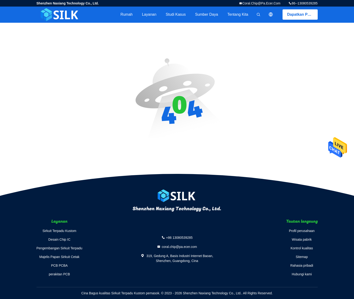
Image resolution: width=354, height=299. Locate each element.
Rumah (126, 14)
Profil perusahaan (302, 231)
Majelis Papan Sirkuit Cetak (59, 257)
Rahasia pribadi (301, 265)
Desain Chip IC (59, 239)
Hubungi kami (302, 274)
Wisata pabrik (302, 239)
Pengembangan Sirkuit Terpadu (59, 248)
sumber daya (206, 14)
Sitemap (302, 257)
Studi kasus (176, 14)
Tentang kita (237, 14)
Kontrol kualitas (302, 248)
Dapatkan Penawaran (302, 14)
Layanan (149, 14)
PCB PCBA (59, 265)
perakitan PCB (59, 274)
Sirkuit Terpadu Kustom (59, 231)
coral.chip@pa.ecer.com (261, 3)
